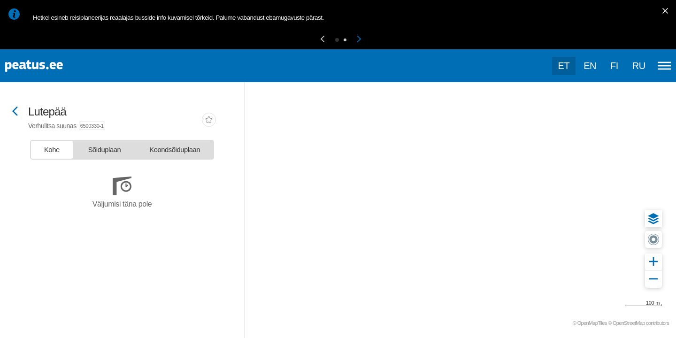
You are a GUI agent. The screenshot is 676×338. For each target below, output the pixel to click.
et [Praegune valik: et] (564, 66)
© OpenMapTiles (590, 323)
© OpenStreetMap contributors (638, 323)
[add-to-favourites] (209, 121)
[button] (322, 40)
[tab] (52, 150)
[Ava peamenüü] (664, 65)
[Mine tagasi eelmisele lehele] (15, 112)
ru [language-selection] (638, 66)
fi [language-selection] (614, 66)
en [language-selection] (590, 66)
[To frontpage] (54, 66)
